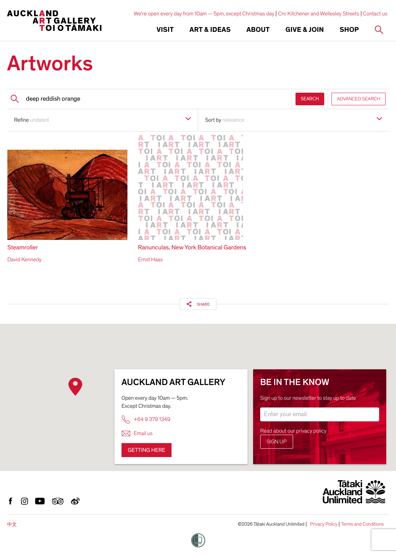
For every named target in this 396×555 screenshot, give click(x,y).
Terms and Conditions (362, 524)
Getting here (146, 450)
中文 (12, 524)
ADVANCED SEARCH (358, 98)
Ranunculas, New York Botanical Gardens (192, 248)
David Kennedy (24, 259)
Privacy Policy (323, 524)
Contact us (375, 13)
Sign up (276, 442)
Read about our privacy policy (293, 431)
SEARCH (310, 98)
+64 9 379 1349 (145, 419)
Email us (137, 433)
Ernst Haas (150, 259)
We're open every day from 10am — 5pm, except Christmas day (204, 13)
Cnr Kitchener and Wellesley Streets (318, 13)
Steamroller (22, 248)
